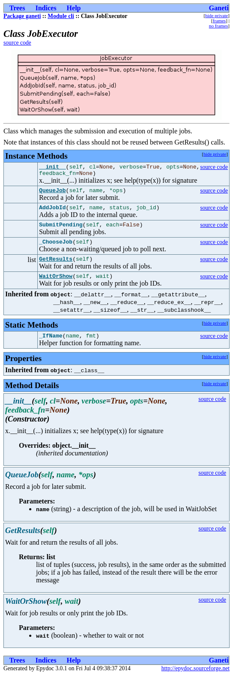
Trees (17, 8)
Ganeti (219, 8)
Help (74, 8)
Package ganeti (22, 16)
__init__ (52, 168)
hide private (216, 15)
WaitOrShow (56, 286)
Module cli (61, 16)
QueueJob (52, 194)
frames (219, 20)
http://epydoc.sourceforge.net (195, 680)
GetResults (56, 267)
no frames (218, 25)
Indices (45, 8)
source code (17, 42)
